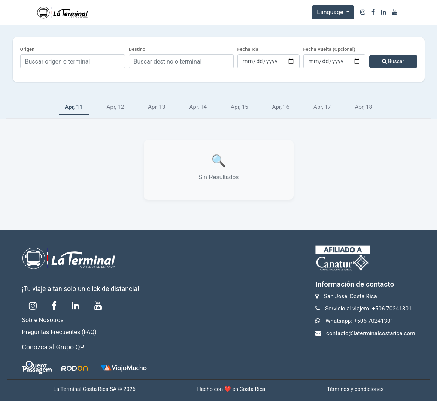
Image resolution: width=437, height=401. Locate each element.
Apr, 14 (198, 107)
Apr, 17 (322, 107)
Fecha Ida (247, 49)
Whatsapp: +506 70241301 (359, 321)
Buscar (393, 61)
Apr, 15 (239, 107)
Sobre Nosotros (43, 320)
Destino (137, 49)
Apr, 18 (364, 107)
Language (331, 12)
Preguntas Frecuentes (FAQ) (59, 332)
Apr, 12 (115, 107)
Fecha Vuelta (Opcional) (329, 49)
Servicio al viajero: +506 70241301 (368, 308)
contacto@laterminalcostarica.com (370, 333)
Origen (27, 49)
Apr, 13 (157, 107)
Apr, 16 (281, 107)
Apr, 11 (74, 107)
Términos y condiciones (355, 389)
